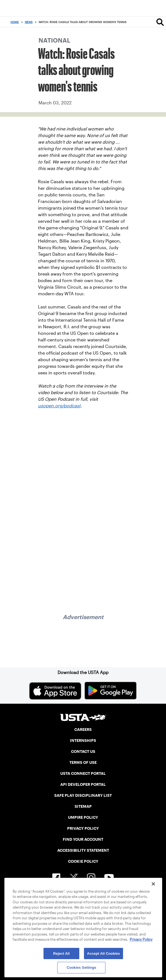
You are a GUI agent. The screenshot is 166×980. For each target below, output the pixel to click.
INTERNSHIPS (83, 740)
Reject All (61, 953)
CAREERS (83, 729)
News (28, 22)
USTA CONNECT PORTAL (83, 773)
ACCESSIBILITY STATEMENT (83, 850)
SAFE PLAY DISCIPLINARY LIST (83, 795)
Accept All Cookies (103, 953)
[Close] (153, 884)
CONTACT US (83, 751)
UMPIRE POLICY (83, 817)
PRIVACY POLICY (83, 828)
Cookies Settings (81, 967)
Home (14, 22)
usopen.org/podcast (59, 405)
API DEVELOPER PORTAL (83, 784)
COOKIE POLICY (83, 861)
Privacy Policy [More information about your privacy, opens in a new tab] (141, 939)
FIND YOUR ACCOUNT (83, 839)
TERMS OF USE (83, 762)
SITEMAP (83, 806)
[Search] (160, 21)
